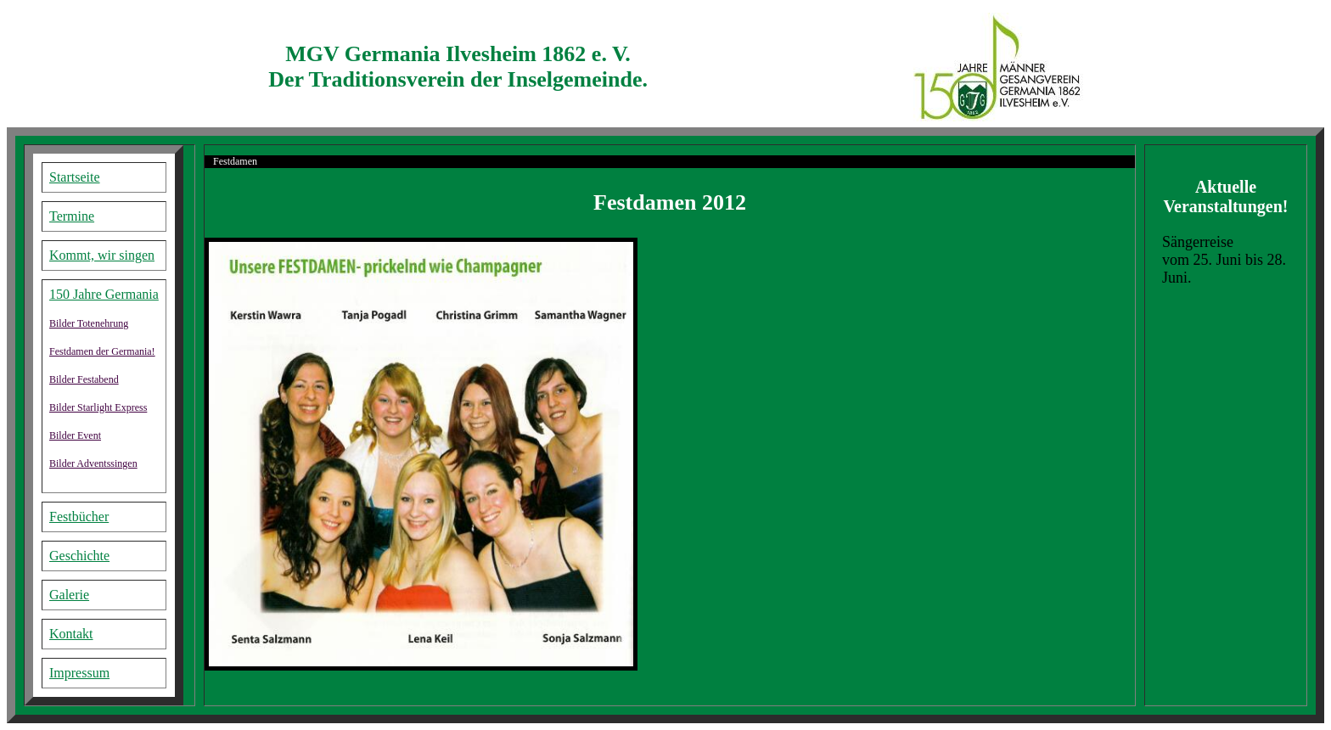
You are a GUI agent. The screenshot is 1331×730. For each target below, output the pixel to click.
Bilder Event (75, 435)
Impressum (79, 672)
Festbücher (79, 516)
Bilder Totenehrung (88, 323)
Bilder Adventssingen (93, 463)
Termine (71, 216)
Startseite (74, 177)
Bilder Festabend (84, 379)
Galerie (69, 594)
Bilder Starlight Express (98, 407)
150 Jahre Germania (104, 294)
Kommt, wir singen (101, 255)
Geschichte (79, 555)
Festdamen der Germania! (102, 351)
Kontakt (71, 633)
